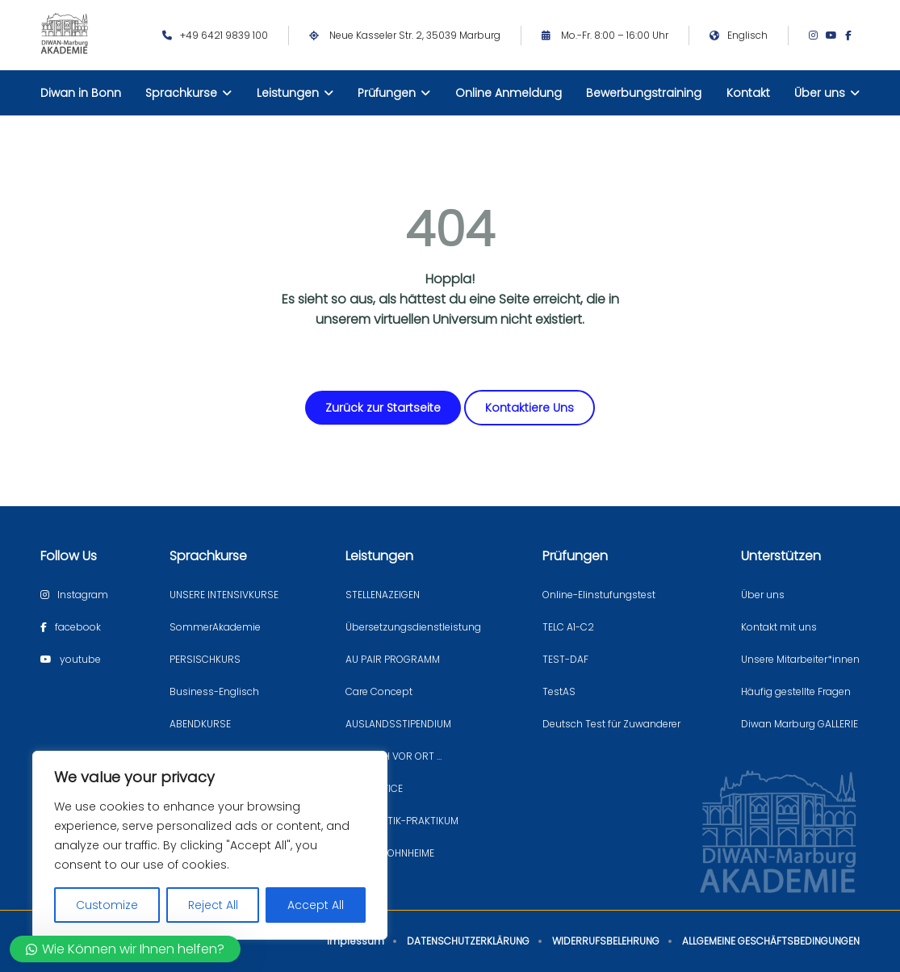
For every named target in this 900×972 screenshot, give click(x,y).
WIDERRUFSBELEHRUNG (605, 941)
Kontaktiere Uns (529, 408)
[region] (209, 845)
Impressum (355, 941)
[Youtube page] (835, 35)
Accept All (315, 905)
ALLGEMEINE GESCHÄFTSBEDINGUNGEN (771, 941)
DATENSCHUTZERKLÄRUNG (468, 941)
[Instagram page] (817, 35)
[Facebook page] (852, 35)
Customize (107, 905)
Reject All (213, 905)
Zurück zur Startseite (383, 408)
